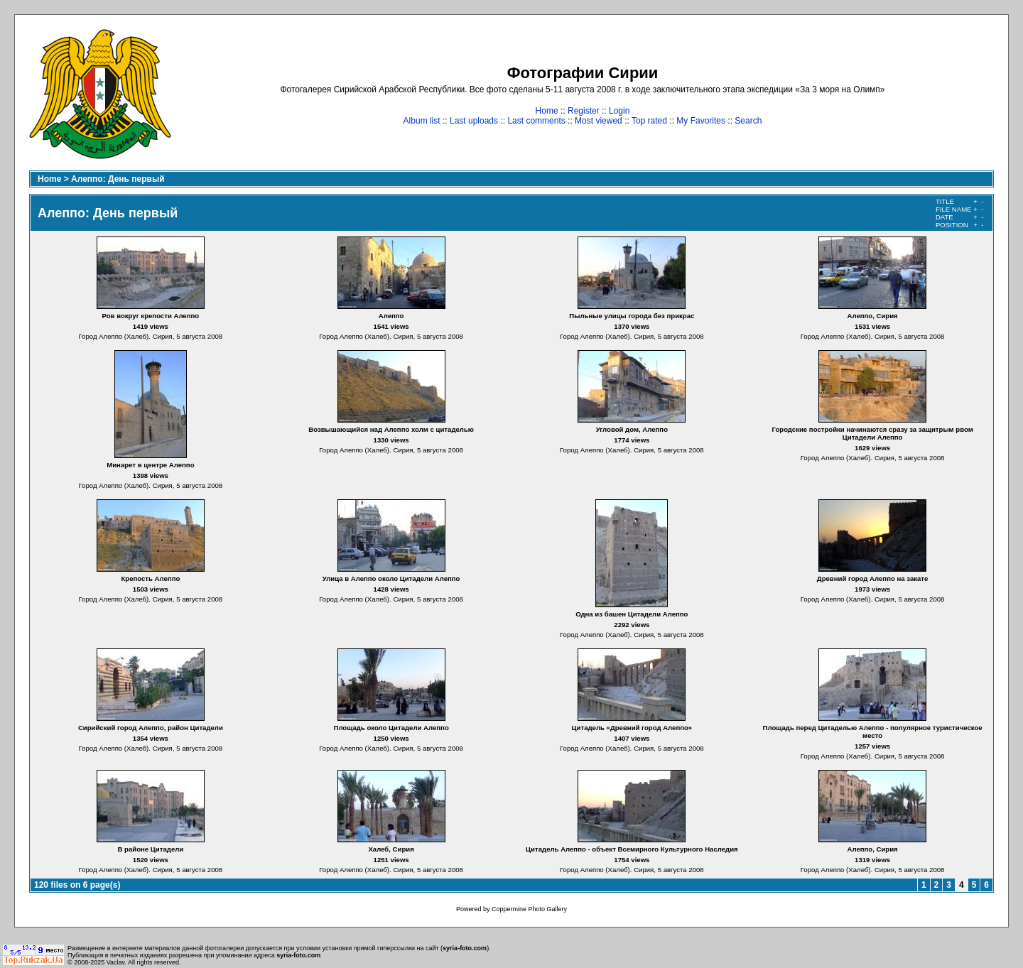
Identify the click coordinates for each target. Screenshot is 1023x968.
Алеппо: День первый (118, 179)
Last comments (536, 121)
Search (748, 121)
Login (619, 111)
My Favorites (700, 121)
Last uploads (474, 121)
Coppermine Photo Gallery (529, 909)
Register (584, 111)
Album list (422, 121)
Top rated (649, 121)
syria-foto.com (465, 948)
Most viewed (598, 121)
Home (547, 111)
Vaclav (116, 962)
